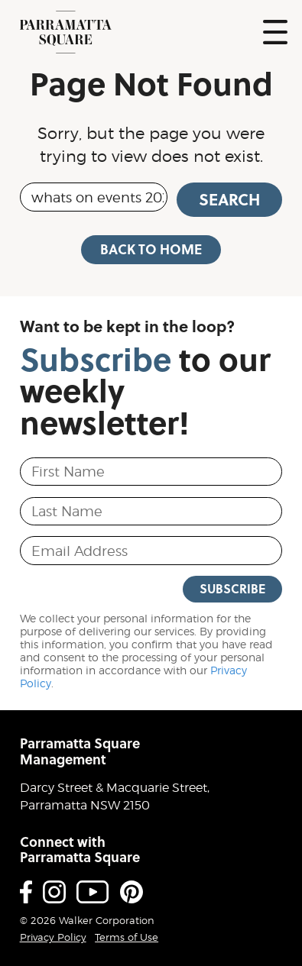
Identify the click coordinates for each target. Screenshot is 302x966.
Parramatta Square (66, 32)
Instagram (54, 891)
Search (229, 199)
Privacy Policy (53, 937)
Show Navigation (275, 32)
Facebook (26, 891)
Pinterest (131, 891)
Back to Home (151, 249)
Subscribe (232, 588)
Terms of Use (126, 937)
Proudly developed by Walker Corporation (261, 920)
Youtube (92, 891)
